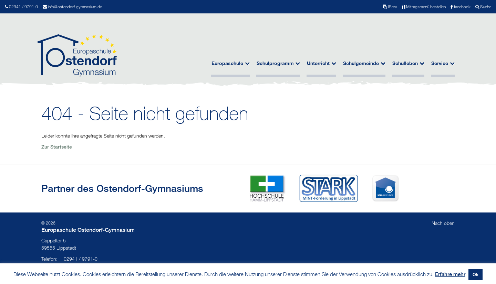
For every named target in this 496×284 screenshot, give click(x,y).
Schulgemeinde (364, 63)
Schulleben (408, 63)
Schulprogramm (278, 63)
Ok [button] (475, 274)
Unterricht (321, 63)
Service (443, 63)
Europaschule (230, 63)
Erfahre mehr (450, 274)
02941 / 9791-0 (69, 259)
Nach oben (443, 223)
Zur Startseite (56, 147)
